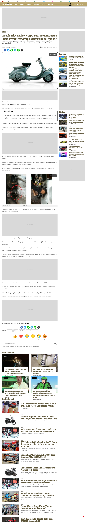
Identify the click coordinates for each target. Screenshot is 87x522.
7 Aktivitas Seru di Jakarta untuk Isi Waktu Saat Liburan (76, 57)
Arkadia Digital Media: (8, 1)
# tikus (16, 330)
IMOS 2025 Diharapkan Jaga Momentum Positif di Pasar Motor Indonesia (39, 481)
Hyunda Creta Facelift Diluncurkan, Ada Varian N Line (76, 147)
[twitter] (8, 50)
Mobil (22, 5)
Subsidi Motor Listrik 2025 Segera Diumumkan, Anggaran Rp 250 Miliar (38, 494)
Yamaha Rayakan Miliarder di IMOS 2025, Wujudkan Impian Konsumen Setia (39, 417)
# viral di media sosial (32, 330)
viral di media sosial (46, 108)
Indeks (50, 5)
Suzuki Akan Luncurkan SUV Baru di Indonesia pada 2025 (76, 121)
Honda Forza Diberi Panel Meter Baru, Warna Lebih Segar (38, 468)
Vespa (49, 102)
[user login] (70, 4)
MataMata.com (29, 1)
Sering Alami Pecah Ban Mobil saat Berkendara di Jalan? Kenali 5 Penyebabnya (29, 118)
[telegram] (15, 50)
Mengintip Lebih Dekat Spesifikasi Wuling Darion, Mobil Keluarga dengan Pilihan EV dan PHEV (75, 71)
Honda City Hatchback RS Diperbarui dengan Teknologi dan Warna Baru (76, 141)
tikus (36, 254)
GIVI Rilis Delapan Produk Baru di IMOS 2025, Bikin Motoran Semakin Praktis (38, 404)
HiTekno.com (47, 1)
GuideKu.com (64, 1)
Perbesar (53, 54)
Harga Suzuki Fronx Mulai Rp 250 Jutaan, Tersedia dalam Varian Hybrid (76, 115)
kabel (11, 104)
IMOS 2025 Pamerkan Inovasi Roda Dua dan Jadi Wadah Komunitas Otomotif (38, 430)
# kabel (22, 330)
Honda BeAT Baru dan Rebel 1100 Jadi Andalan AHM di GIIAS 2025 (38, 455)
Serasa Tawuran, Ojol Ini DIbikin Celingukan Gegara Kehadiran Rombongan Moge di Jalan (44, 394)
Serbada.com (82, 1)
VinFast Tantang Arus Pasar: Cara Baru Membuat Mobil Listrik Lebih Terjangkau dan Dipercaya (76, 65)
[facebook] (5, 50)
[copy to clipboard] (22, 50)
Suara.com (21, 1)
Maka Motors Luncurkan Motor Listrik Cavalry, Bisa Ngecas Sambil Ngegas (76, 128)
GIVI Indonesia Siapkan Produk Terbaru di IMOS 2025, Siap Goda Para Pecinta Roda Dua (39, 444)
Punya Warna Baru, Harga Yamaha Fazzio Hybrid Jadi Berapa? (37, 507)
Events (36, 5)
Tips (43, 5)
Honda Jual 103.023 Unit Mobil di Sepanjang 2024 (76, 134)
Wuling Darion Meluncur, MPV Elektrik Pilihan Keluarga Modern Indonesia (76, 77)
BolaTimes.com (38, 1)
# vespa (10, 330)
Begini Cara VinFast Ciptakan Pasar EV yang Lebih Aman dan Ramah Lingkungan (76, 83)
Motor (29, 5)
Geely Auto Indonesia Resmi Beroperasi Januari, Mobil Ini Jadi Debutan (76, 154)
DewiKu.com (56, 1)
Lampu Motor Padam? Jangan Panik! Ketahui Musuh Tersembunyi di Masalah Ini (15, 371)
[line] (11, 50)
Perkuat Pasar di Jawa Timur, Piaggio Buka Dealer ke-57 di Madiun (43, 371)
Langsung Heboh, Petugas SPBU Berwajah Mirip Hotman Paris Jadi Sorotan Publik (15, 393)
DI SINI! (27, 323)
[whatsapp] (18, 50)
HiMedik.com (73, 1)
